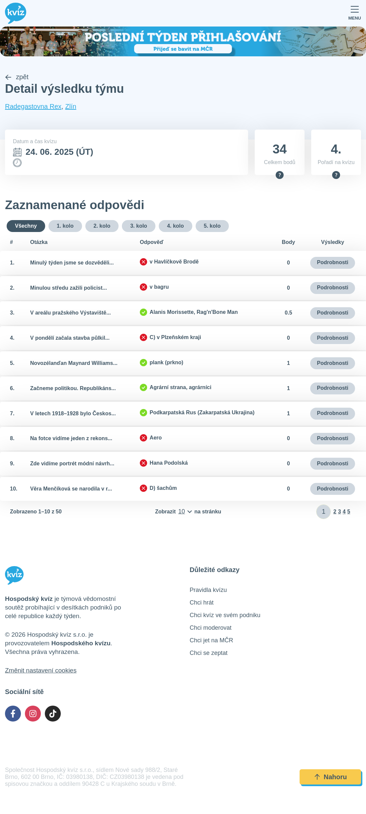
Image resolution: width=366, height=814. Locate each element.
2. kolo (102, 226)
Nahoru (330, 777)
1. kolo (65, 226)
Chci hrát (202, 602)
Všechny (26, 226)
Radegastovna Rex (33, 106)
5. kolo (212, 226)
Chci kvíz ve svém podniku (225, 615)
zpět (17, 77)
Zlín (70, 106)
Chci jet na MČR (211, 640)
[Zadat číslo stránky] (324, 511)
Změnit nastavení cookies (40, 670)
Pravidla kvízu (208, 590)
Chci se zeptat (209, 653)
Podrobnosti (332, 262)
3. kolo (138, 226)
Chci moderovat (210, 627)
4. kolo (175, 226)
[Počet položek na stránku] (188, 512)
